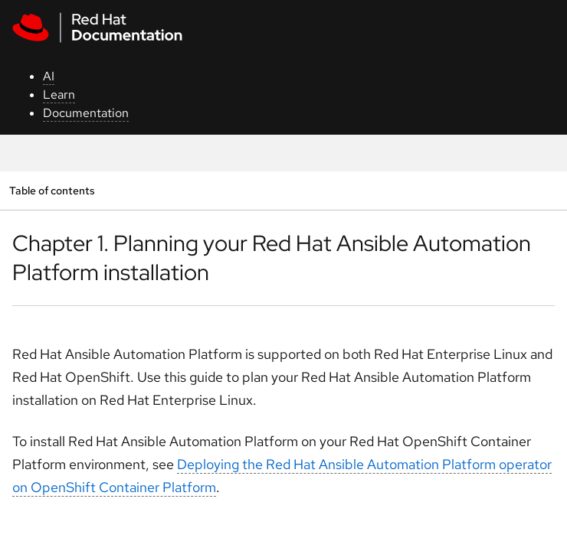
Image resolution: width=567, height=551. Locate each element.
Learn (59, 94)
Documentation (86, 113)
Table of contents (51, 190)
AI (48, 76)
